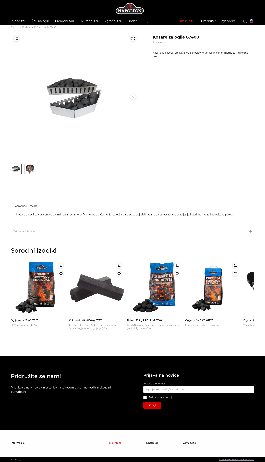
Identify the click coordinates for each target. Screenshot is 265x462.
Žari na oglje (41, 21)
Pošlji (152, 405)
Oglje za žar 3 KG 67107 (199, 320)
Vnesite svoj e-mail (154, 383)
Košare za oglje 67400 (45, 27)
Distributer (208, 21)
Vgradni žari (113, 21)
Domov (15, 27)
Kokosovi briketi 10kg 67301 (85, 320)
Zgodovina (228, 21)
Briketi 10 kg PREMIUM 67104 (144, 320)
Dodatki (133, 21)
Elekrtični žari (89, 21)
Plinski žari (18, 21)
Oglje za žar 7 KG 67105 (24, 320)
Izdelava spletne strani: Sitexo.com (236, 459)
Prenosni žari (64, 21)
